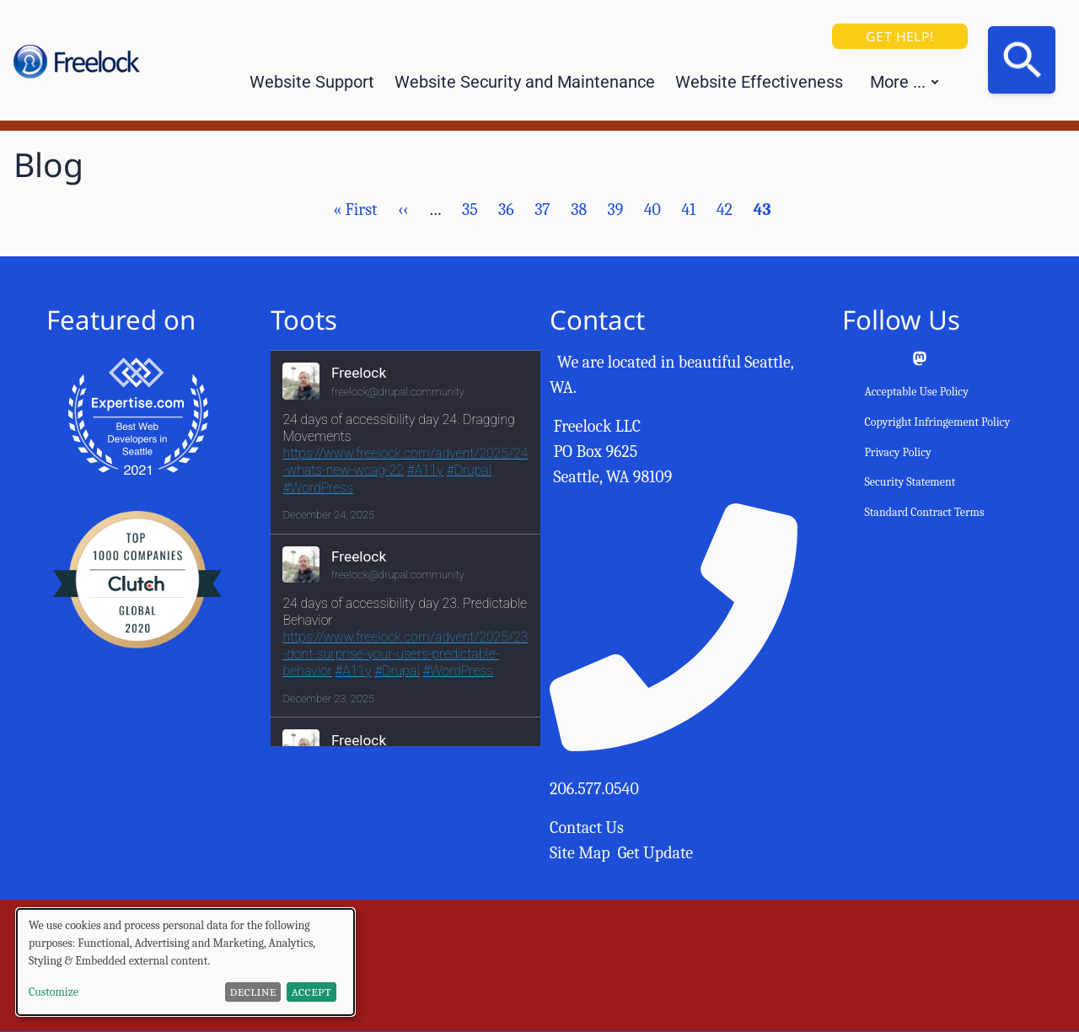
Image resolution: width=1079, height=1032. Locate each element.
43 (761, 209)
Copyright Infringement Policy (937, 422)
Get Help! (900, 36)
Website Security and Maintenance (525, 82)
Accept (311, 991)
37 (542, 209)
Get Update (656, 853)
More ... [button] (898, 82)
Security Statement (909, 482)
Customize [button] (53, 992)
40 (652, 209)
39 (615, 209)
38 (579, 209)
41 (688, 209)
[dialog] (185, 962)
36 (506, 209)
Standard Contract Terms (924, 512)
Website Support (312, 82)
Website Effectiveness (759, 82)
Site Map (580, 853)
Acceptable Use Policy (916, 391)
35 (470, 209)
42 (725, 209)
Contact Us (587, 827)
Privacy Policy (897, 452)
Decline (253, 991)
